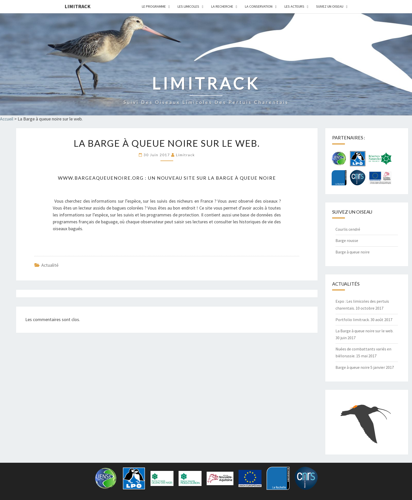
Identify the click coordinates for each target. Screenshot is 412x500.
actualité (49, 265)
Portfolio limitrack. (352, 319)
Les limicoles (188, 6)
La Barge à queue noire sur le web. (364, 330)
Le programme (154, 6)
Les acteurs (294, 6)
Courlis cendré (347, 229)
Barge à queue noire (352, 251)
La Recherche (222, 6)
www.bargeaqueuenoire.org (101, 178)
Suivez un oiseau (329, 6)
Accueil (6, 119)
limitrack (78, 6)
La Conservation (258, 6)
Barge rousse (346, 240)
